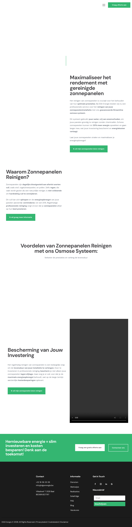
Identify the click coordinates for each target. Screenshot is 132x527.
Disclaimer (64, 522)
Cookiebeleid (54, 522)
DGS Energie (7, 522)
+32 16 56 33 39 (43, 482)
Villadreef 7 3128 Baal (45, 491)
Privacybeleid (41, 522)
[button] (103, 5)
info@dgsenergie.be (44, 485)
